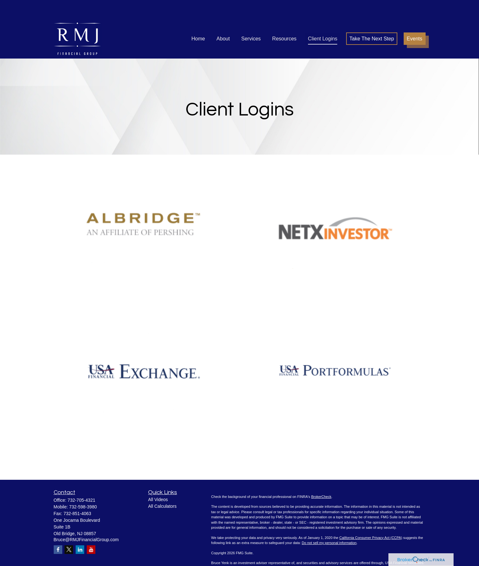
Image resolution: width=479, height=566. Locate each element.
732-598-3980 (83, 487)
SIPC (241, 549)
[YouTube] (91, 530)
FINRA (231, 549)
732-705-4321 (81, 481)
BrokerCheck (321, 477)
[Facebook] (58, 530)
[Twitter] (69, 530)
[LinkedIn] (80, 530)
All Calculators (162, 487)
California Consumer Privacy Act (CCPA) (370, 519)
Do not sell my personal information (329, 524)
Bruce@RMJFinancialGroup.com (86, 520)
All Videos (158, 480)
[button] (198, 19)
